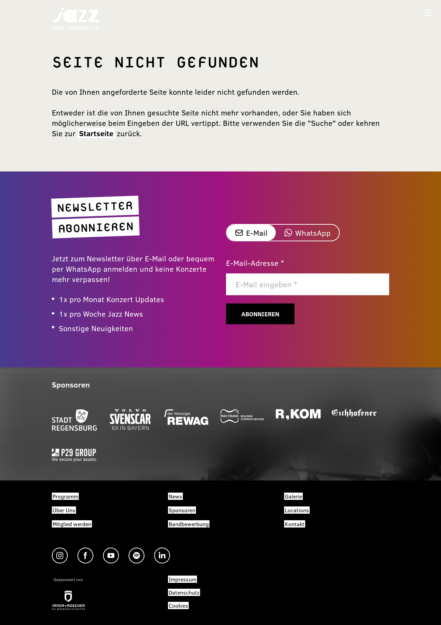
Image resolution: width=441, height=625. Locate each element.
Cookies (178, 605)
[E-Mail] (307, 284)
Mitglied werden (72, 524)
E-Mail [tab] (251, 232)
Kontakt (294, 524)
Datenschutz (184, 592)
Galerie (293, 496)
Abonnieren (260, 314)
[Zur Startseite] (76, 18)
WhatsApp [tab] (307, 232)
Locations (297, 510)
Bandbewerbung (189, 524)
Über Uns (64, 510)
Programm (65, 496)
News (175, 496)
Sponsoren (182, 510)
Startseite (96, 133)
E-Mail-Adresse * (255, 263)
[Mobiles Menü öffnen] (428, 12)
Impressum (182, 579)
